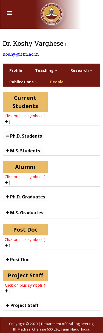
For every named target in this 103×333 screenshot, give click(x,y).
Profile (15, 70)
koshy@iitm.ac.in (21, 54)
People (58, 81)
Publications (23, 81)
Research (81, 70)
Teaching (46, 70)
